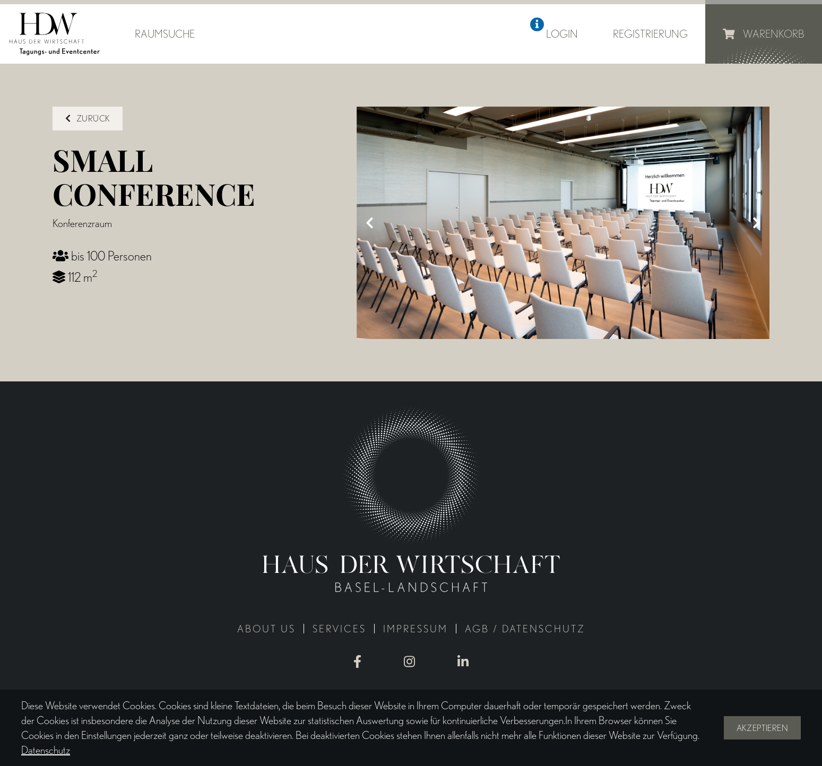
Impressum (415, 629)
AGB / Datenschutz (525, 629)
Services (339, 629)
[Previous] (370, 223)
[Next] (756, 223)
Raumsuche (165, 34)
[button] (537, 24)
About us (266, 629)
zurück (87, 119)
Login (562, 34)
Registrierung (650, 34)
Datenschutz (45, 750)
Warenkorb (764, 34)
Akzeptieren (762, 728)
